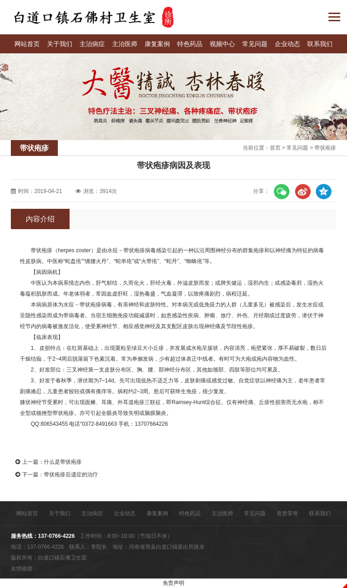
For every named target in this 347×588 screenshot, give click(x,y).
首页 (275, 148)
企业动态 (287, 43)
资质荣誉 (287, 513)
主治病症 (92, 43)
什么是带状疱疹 (63, 462)
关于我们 (59, 43)
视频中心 (222, 43)
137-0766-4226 (56, 536)
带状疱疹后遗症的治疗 (71, 474)
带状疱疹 (325, 148)
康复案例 (157, 43)
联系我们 (320, 43)
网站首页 (27, 43)
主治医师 (124, 43)
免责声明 (173, 583)
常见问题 (254, 43)
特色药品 (189, 43)
